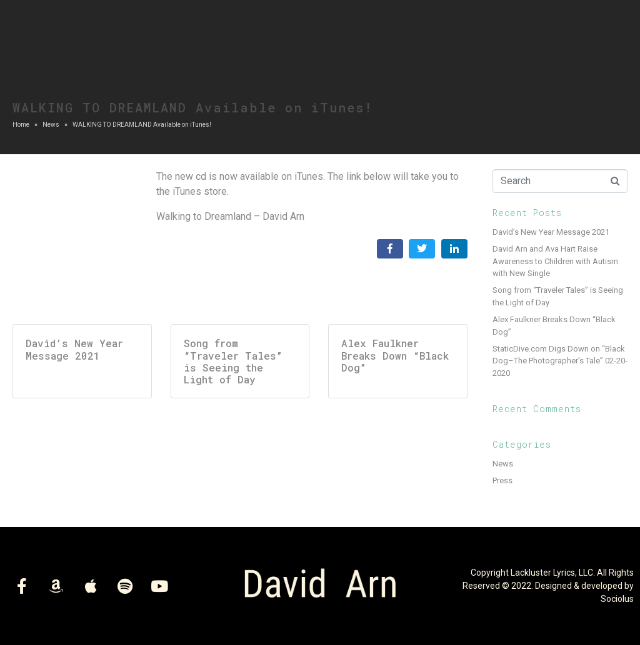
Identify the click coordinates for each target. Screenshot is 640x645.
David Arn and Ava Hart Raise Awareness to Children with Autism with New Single (555, 261)
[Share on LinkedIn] (454, 248)
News (502, 463)
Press (502, 480)
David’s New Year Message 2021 (550, 232)
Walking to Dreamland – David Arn (230, 216)
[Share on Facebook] (390, 248)
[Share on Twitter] (422, 248)
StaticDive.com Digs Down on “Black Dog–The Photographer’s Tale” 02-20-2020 (560, 361)
